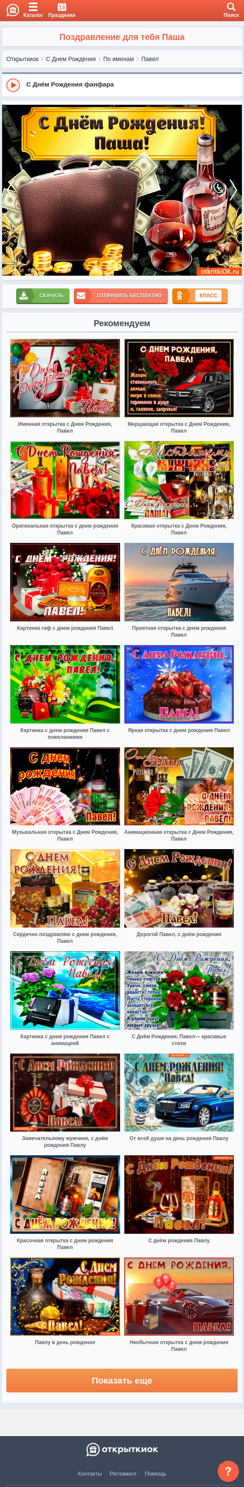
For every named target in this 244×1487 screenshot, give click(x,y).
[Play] (13, 85)
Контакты (90, 1473)
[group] (122, 84)
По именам (118, 59)
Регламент (123, 1473)
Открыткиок (22, 59)
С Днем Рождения (70, 59)
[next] (233, 190)
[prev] (10, 190)
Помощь (155, 1473)
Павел (150, 59)
